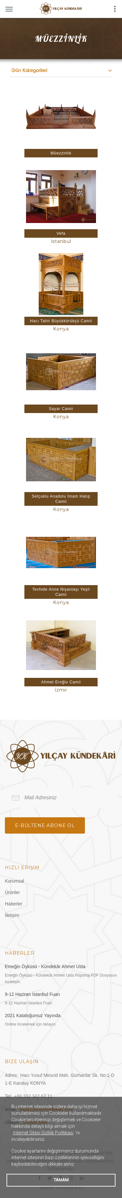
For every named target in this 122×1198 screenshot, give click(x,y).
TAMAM (61, 1179)
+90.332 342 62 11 (33, 1096)
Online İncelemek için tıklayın (30, 1024)
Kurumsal (14, 881)
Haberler (13, 903)
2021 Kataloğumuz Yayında (33, 1015)
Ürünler (12, 892)
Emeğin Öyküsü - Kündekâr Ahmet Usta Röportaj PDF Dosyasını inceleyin (61, 978)
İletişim (12, 915)
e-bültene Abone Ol (45, 825)
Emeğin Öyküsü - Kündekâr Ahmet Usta (45, 966)
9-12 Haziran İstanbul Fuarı (32, 994)
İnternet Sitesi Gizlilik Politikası (43, 1132)
